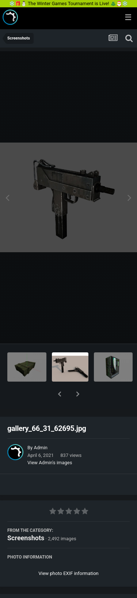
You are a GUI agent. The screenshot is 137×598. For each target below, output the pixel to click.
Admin (40, 428)
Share (32, 588)
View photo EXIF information (68, 554)
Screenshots (25, 519)
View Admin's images (49, 443)
